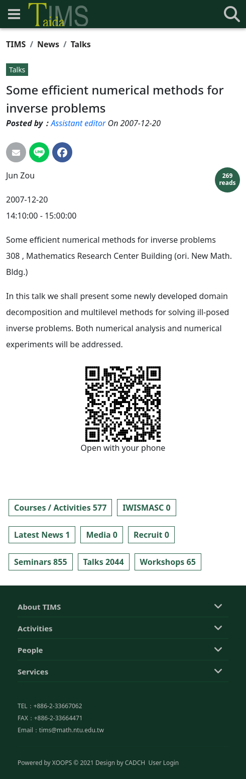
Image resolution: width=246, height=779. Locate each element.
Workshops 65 (168, 561)
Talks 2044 (103, 561)
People (30, 699)
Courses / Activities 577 (60, 507)
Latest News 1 (42, 534)
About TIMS (39, 656)
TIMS (16, 44)
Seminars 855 (40, 561)
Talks (81, 44)
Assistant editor (78, 123)
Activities (35, 677)
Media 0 (101, 534)
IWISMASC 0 (146, 507)
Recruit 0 (151, 534)
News (48, 44)
